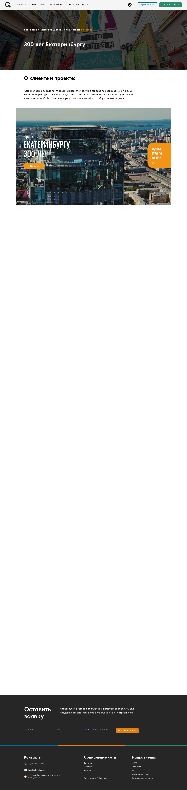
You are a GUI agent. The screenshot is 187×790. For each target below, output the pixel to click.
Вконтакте (88, 766)
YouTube (87, 770)
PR (133, 770)
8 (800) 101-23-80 (147, 5)
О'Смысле (86, 30)
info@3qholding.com (37, 770)
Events (135, 763)
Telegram (88, 763)
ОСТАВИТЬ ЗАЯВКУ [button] (171, 5)
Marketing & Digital (140, 774)
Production (136, 766)
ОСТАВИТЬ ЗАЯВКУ (127, 730)
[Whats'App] (130, 5)
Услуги (33, 5)
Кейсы (43, 5)
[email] (69, 729)
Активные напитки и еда (76, 5)
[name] (38, 729)
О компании (20, 5)
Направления (56, 5)
